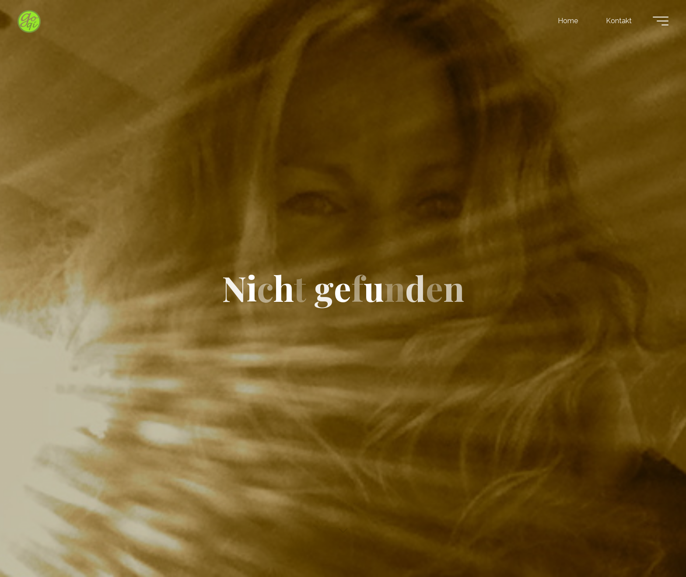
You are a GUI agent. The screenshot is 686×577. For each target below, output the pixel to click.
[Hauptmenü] (660, 21)
